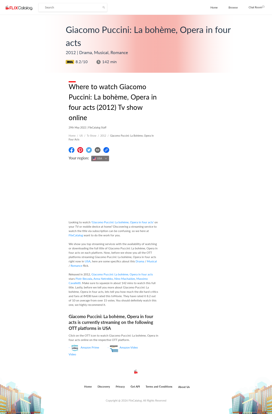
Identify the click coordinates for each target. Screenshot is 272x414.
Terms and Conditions (159, 386)
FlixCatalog (76, 235)
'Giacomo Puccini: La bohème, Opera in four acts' (122, 222)
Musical (152, 261)
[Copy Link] (106, 150)
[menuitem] (214, 7)
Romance (76, 265)
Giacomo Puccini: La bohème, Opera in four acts (122, 274)
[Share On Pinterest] (80, 150)
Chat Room (257, 7)
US (81, 135)
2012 (103, 135)
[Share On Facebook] (71, 150)
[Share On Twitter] (89, 150)
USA (88, 261)
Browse (233, 7)
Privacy (120, 386)
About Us (184, 386)
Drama (140, 261)
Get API (135, 386)
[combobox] (100, 158)
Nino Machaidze (124, 278)
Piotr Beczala (84, 278)
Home (214, 7)
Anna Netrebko (103, 278)
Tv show (91, 135)
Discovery (104, 386)
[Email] (98, 150)
